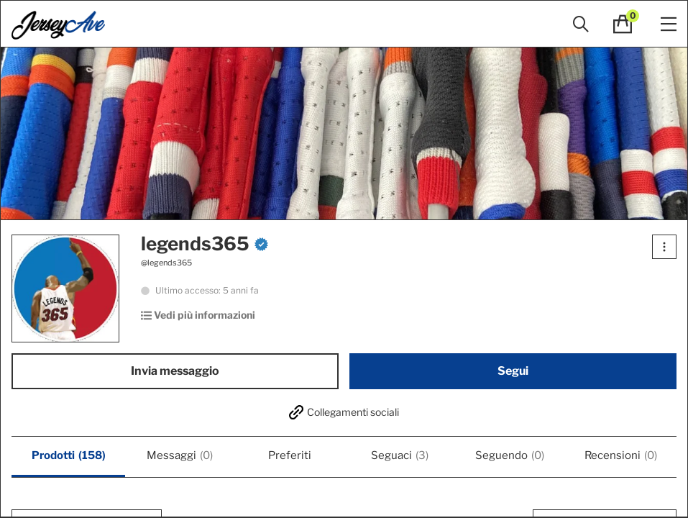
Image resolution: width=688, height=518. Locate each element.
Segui (512, 371)
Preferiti (289, 455)
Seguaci (399, 455)
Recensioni (620, 455)
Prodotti (69, 455)
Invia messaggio (175, 371)
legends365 (204, 244)
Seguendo (509, 455)
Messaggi (180, 455)
